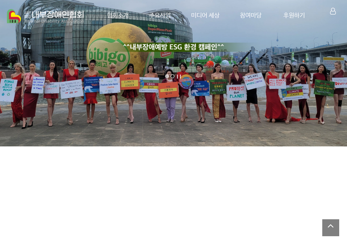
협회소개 (113, 15)
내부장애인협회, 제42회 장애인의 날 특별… (218, 171)
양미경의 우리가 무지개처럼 (54, 171)
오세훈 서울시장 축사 (299, 171)
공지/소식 (24, 214)
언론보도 (151, 214)
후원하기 (294, 15)
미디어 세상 (202, 15)
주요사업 (156, 15)
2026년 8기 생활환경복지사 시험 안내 (55, 230)
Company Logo (46, 16)
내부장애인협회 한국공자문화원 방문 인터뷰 (136, 171)
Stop (179, 77)
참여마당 (249, 15)
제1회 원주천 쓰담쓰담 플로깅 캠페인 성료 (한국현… (253, 227)
